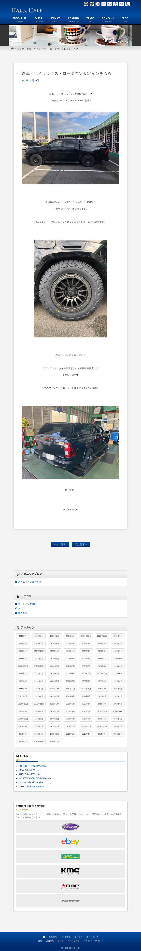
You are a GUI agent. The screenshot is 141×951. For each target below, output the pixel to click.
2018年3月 (102, 734)
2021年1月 (117, 696)
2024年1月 (102, 659)
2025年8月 (23, 643)
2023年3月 (38, 674)
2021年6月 (38, 696)
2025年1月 (23, 651)
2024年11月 (54, 651)
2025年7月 (38, 643)
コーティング (92, 937)
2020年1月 (86, 711)
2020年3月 (54, 711)
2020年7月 (102, 704)
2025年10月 (102, 636)
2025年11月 (86, 636)
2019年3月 (23, 726)
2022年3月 (117, 681)
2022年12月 (86, 674)
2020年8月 (86, 704)
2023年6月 (102, 666)
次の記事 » (81, 544)
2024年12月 (39, 651)
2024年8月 (102, 651)
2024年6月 (23, 659)
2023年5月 (117, 666)
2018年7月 (38, 734)
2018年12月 (70, 726)
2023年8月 (70, 666)
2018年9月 (117, 726)
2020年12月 (23, 704)
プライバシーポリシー (93, 940)
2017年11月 (54, 741)
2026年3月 (23, 636)
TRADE (90, 20)
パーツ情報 (65, 937)
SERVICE (55, 20)
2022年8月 (38, 681)
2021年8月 (117, 689)
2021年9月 (102, 689)
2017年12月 (39, 741)
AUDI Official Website (30, 774)
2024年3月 (70, 659)
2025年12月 (70, 636)
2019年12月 (102, 711)
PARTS (38, 20)
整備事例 (22, 613)
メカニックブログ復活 (29, 581)
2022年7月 (54, 681)
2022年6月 (70, 681)
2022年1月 (38, 689)
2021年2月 (102, 696)
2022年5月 (86, 681)
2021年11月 (70, 689)
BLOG (125, 20)
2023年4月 (23, 674)
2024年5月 (38, 659)
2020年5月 (23, 711)
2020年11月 (39, 704)
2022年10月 (118, 674)
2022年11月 (102, 674)
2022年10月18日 (30, 80)
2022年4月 (102, 681)
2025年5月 (70, 643)
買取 (40, 940)
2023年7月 (86, 666)
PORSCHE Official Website (33, 766)
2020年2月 (70, 711)
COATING (73, 20)
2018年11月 (86, 726)
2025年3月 (102, 643)
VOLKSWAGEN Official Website (35, 778)
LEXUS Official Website (31, 782)
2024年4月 (54, 659)
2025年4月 (86, 643)
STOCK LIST (19, 20)
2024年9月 (86, 651)
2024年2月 (86, 659)
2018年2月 (117, 734)
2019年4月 (117, 719)
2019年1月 (54, 726)
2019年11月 (118, 711)
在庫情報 (53, 937)
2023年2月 (54, 674)
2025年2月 (117, 643)
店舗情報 (50, 940)
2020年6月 (117, 704)
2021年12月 (54, 689)
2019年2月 (38, 726)
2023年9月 (54, 666)
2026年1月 (54, 636)
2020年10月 (54, 704)
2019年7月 (70, 719)
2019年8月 (54, 719)
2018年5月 (70, 734)
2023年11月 (23, 666)
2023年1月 (70, 674)
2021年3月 (86, 696)
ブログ (20, 49)
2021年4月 (70, 696)
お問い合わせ (73, 940)
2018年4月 (86, 734)
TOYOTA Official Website (31, 786)
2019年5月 (102, 719)
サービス (78, 937)
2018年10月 (102, 726)
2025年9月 (117, 636)
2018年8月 (23, 734)
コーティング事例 (27, 604)
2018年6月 (54, 734)
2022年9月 (23, 681)
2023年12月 (118, 659)
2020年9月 (70, 704)
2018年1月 (23, 741)
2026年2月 (38, 636)
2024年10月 (70, 651)
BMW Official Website (30, 770)
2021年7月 (23, 696)
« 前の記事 (60, 544)
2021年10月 (86, 689)
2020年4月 (38, 711)
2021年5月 (54, 696)
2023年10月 (39, 666)
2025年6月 (54, 643)
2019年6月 (86, 719)
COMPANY (108, 20)
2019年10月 (23, 719)
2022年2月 (23, 689)
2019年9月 (38, 719)
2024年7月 (117, 651)
